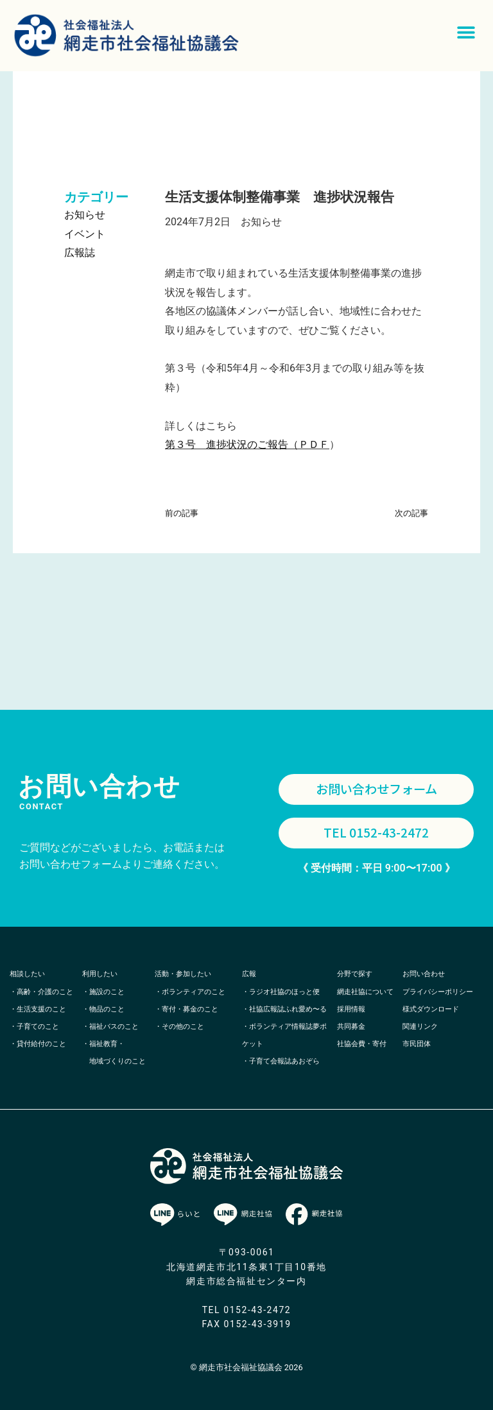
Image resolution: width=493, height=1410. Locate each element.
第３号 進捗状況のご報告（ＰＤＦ (247, 444)
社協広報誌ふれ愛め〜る (288, 1009)
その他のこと (183, 1026)
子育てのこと (38, 1026)
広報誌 (79, 252)
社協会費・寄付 (361, 1044)
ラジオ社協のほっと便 (284, 992)
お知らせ (84, 215)
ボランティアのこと (193, 992)
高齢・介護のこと (45, 992)
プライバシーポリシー (437, 992)
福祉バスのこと (114, 1026)
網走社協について (365, 992)
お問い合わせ (423, 974)
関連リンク (420, 1026)
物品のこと (107, 1009)
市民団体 (416, 1044)
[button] (465, 32)
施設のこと (107, 992)
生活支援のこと (41, 1009)
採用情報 (351, 1009)
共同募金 (351, 1026)
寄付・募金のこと (190, 1009)
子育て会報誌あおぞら (284, 1062)
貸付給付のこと (41, 1044)
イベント (84, 234)
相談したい (27, 974)
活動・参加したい (183, 974)
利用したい (99, 974)
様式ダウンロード (430, 1009)
